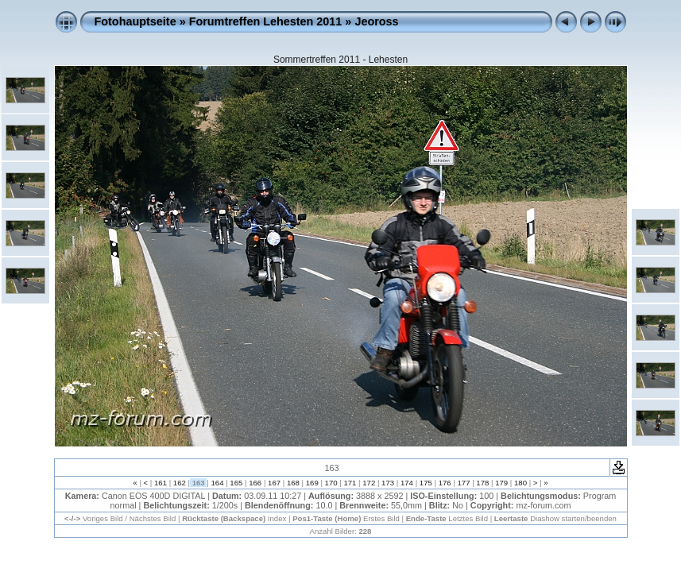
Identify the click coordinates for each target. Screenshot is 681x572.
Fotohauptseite (135, 21)
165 (236, 482)
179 (501, 482)
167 (273, 482)
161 (160, 482)
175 (425, 482)
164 (217, 482)
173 (387, 482)
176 (444, 482)
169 (312, 482)
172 (369, 482)
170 (331, 482)
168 (292, 482)
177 (463, 482)
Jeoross (376, 21)
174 (406, 482)
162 (179, 482)
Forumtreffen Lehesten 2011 (265, 21)
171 (350, 482)
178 (482, 482)
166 (255, 482)
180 (520, 482)
